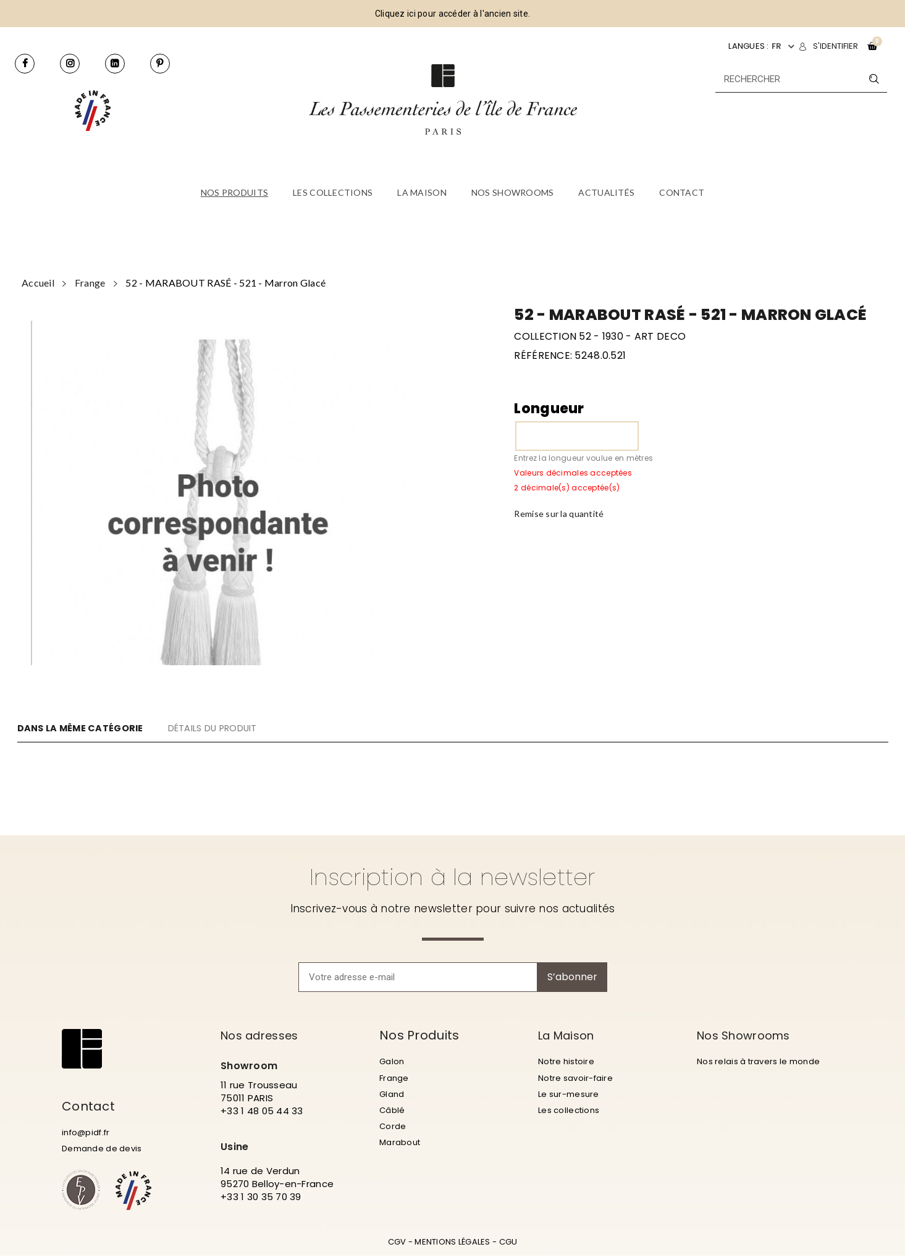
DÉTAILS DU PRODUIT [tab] (247, 728)
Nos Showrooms (749, 1035)
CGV (397, 1246)
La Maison (570, 1035)
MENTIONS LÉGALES (452, 1246)
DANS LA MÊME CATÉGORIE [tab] (86, 728)
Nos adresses (264, 1035)
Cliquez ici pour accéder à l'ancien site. (452, 14)
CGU (508, 1246)
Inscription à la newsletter (452, 877)
